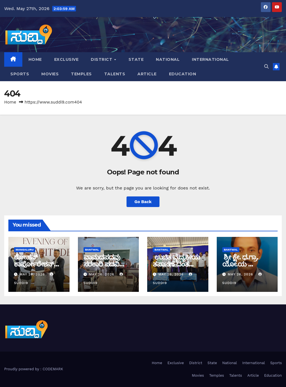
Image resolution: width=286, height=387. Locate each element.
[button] (266, 66)
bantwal (92, 249)
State (136, 59)
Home (35, 59)
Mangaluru (25, 249)
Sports (19, 73)
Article (147, 73)
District (102, 59)
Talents (114, 73)
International (210, 59)
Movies (50, 73)
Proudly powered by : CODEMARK (33, 369)
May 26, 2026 (33, 274)
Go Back (143, 201)
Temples (81, 73)
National (168, 59)
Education (182, 73)
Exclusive (66, 59)
